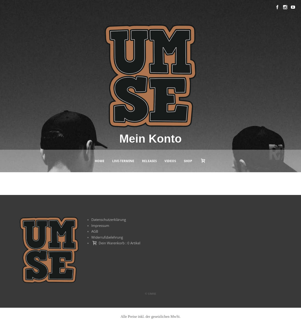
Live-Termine (123, 161)
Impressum (100, 225)
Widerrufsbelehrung (107, 237)
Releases (149, 161)
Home (99, 161)
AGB (94, 231)
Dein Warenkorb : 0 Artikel (119, 243)
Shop (188, 161)
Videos (170, 161)
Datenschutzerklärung (108, 219)
